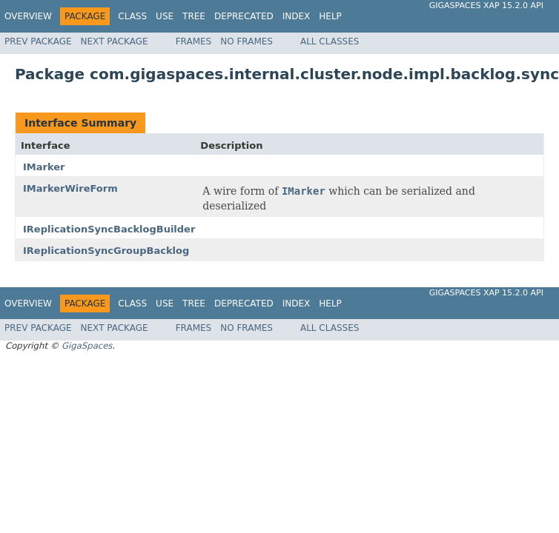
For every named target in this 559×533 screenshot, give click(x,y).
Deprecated (244, 16)
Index (296, 16)
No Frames (246, 41)
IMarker (43, 166)
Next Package (114, 41)
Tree (193, 16)
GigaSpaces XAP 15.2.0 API (486, 5)
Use (164, 16)
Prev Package (38, 41)
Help (330, 16)
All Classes (329, 41)
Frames (194, 41)
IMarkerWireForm (70, 188)
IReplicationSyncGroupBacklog (106, 250)
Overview (28, 16)
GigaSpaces (87, 346)
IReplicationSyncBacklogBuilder (109, 229)
